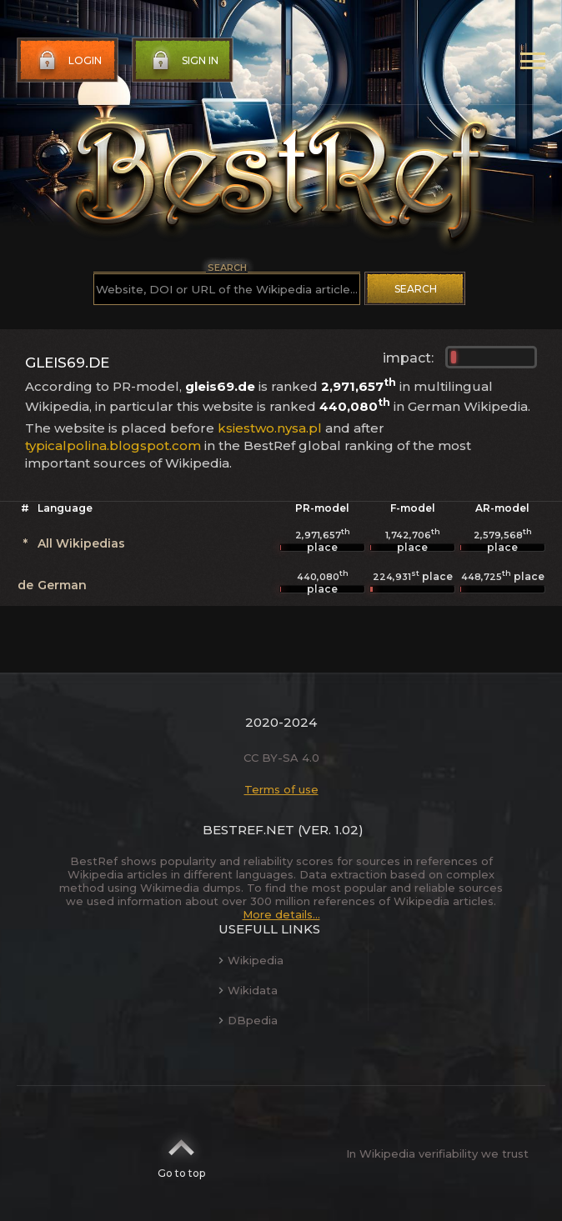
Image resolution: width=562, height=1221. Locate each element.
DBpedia (248, 1020)
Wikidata (248, 990)
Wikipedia (251, 960)
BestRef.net (248, 830)
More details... (281, 914)
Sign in (183, 61)
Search (415, 289)
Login (68, 61)
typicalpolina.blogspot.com (113, 445)
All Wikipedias (81, 543)
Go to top (181, 1153)
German (62, 585)
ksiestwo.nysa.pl (270, 428)
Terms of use (281, 789)
